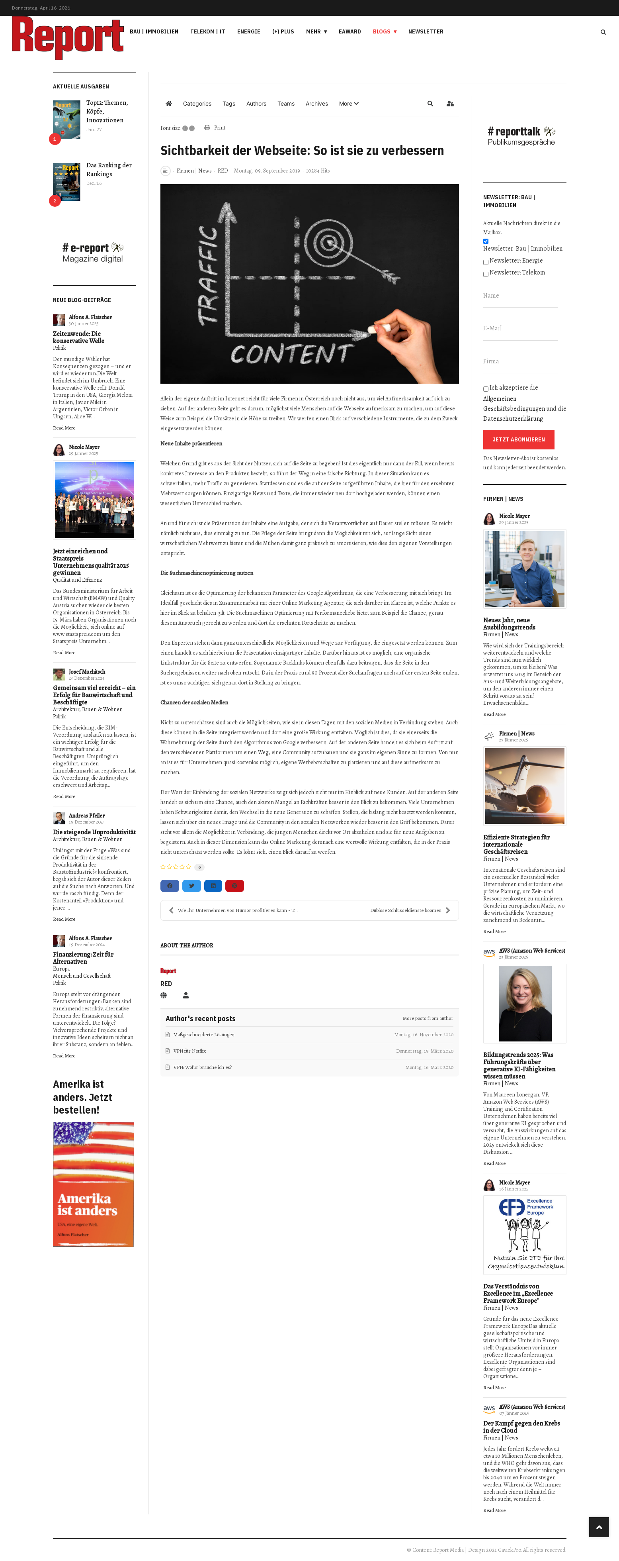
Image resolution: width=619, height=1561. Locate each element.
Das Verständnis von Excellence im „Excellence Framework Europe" (518, 1293)
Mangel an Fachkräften (301, 802)
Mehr (313, 31)
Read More (64, 427)
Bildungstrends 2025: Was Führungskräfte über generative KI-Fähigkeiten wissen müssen (519, 1066)
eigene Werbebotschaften (310, 762)
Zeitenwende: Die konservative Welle (78, 337)
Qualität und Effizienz (77, 580)
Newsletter (425, 31)
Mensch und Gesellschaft (82, 976)
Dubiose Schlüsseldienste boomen (410, 910)
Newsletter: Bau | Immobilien (522, 248)
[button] (349, 103)
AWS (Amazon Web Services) (532, 951)
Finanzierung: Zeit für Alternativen (83, 958)
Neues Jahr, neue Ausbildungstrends (509, 624)
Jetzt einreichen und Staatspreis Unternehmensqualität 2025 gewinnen (91, 562)
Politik (59, 348)
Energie (248, 31)
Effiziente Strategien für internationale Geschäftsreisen (516, 844)
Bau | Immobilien (154, 31)
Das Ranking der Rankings (109, 169)
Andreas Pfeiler (87, 816)
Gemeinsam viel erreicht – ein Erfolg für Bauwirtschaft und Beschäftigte (94, 695)
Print (219, 127)
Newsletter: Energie (516, 260)
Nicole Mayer (84, 447)
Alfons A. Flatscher (90, 317)
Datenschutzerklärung (513, 418)
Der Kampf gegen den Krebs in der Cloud (521, 1427)
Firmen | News (194, 171)
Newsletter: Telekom (517, 272)
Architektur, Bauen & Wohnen (88, 709)
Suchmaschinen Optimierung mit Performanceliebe (295, 613)
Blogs (382, 31)
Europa (61, 969)
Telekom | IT (207, 31)
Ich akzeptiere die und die (524, 403)
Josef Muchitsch (87, 672)
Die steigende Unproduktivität (94, 832)
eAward (350, 31)
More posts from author (428, 1018)
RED (223, 171)
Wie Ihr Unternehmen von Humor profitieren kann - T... (233, 910)
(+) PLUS (283, 31)
